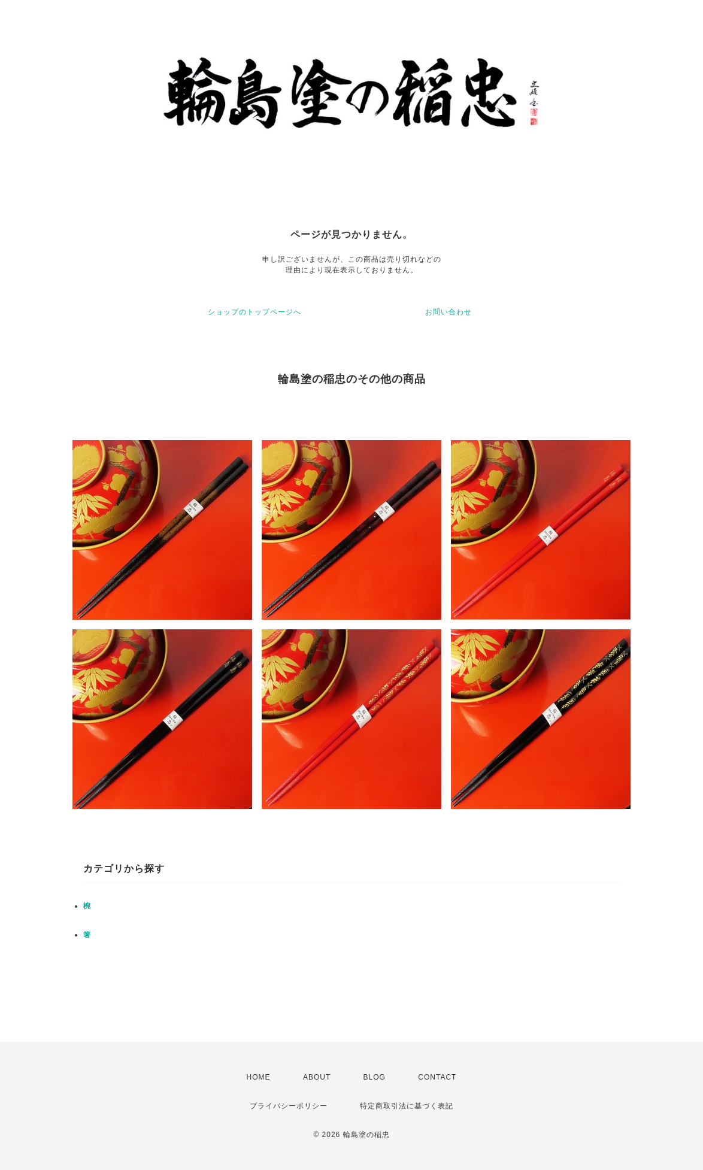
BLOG (374, 1077)
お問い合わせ (448, 312)
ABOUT (317, 1077)
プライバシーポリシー (289, 1106)
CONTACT (437, 1077)
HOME (259, 1077)
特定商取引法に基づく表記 (406, 1106)
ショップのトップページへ (254, 312)
